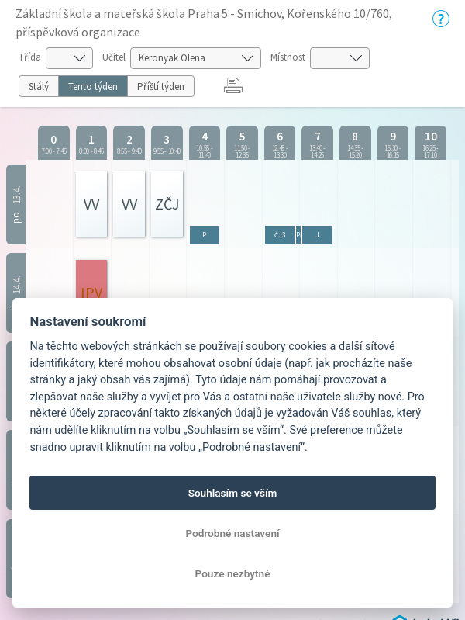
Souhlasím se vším (232, 493)
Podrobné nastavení (232, 533)
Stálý (39, 86)
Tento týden (93, 86)
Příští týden (160, 86)
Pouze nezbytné (232, 573)
